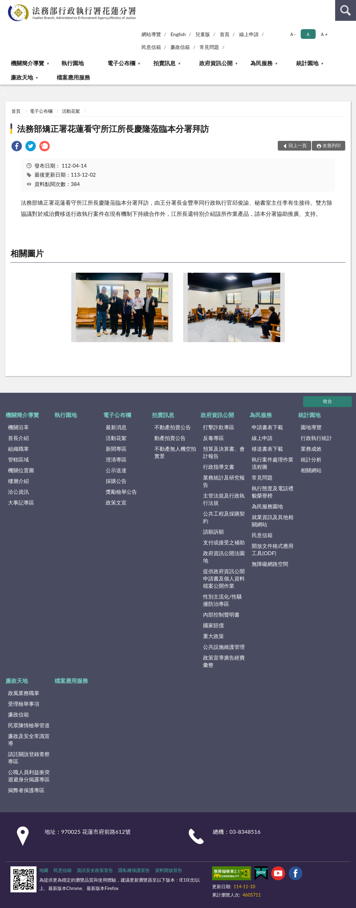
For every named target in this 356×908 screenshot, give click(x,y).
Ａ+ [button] (323, 34)
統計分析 (311, 459)
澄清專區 (116, 459)
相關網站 (311, 470)
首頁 (224, 34)
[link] (16, 147)
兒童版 (202, 34)
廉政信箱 (180, 47)
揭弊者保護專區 (26, 790)
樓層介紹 (18, 481)
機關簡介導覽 (27, 63)
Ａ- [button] (292, 34)
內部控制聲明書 (221, 614)
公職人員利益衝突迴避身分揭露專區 (29, 775)
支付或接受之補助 (224, 542)
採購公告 (116, 481)
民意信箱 (151, 47)
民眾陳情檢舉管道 (29, 725)
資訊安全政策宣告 (95, 870)
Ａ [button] (308, 34)
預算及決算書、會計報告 (224, 452)
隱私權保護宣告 (134, 870)
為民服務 (261, 63)
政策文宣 (116, 502)
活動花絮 (71, 111)
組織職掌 (18, 448)
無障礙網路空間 (270, 564)
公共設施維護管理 (224, 647)
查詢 (345, 10)
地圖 (43, 870)
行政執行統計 (316, 438)
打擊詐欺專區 (218, 427)
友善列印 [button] (332, 145)
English (178, 34)
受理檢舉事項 (23, 704)
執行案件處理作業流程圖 (272, 463)
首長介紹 (18, 438)
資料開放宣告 (168, 870)
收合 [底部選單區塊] (327, 401)
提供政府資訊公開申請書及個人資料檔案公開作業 (224, 578)
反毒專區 (213, 438)
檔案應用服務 (73, 77)
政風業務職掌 (23, 693)
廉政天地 (22, 77)
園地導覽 (311, 427)
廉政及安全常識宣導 (29, 739)
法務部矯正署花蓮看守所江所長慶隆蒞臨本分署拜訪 (113, 129)
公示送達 (116, 470)
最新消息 (116, 427)
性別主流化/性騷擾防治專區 (222, 600)
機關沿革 (18, 427)
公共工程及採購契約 (224, 517)
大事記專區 (21, 502)
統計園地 (307, 63)
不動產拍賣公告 (172, 427)
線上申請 (249, 34)
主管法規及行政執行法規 (224, 499)
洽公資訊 (18, 492)
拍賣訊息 (164, 63)
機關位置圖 (21, 470)
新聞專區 (116, 448)
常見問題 (209, 47)
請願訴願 (213, 531)
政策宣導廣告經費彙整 (224, 661)
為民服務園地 (267, 506)
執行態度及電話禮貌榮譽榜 (272, 492)
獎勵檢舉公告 (121, 492)
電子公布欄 (121, 63)
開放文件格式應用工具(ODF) (272, 549)
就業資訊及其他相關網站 (272, 520)
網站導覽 (151, 34)
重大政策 (213, 636)
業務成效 (311, 448)
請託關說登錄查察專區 (29, 757)
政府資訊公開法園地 (224, 556)
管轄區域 (18, 459)
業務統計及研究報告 (224, 481)
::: (7, 6)
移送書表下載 (267, 448)
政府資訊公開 (216, 63)
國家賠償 (213, 625)
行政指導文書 (218, 467)
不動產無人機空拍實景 (175, 452)
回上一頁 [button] (298, 145)
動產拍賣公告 (170, 438)
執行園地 (73, 63)
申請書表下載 (267, 427)
